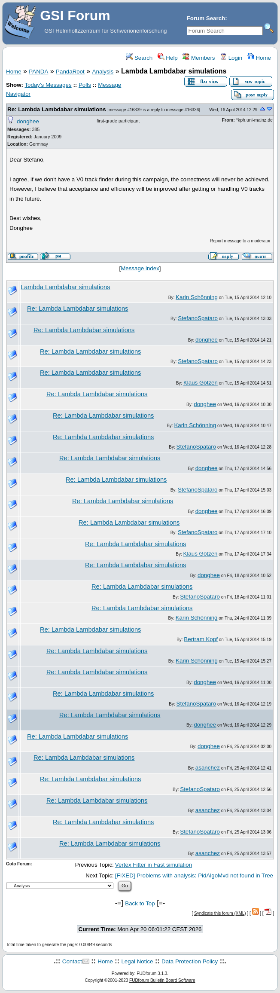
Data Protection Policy (189, 961)
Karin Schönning (197, 297)
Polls (85, 85)
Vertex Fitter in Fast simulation (153, 865)
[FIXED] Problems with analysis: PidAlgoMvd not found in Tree (194, 875)
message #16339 (125, 109)
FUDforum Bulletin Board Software (162, 980)
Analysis (103, 71)
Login (231, 58)
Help (168, 58)
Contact (72, 961)
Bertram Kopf (201, 639)
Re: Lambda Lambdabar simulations (56, 109)
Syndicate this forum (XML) (220, 913)
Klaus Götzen (200, 382)
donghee (28, 121)
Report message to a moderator (240, 240)
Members (199, 58)
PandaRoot (70, 71)
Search (139, 58)
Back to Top (140, 903)
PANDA (38, 71)
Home (259, 58)
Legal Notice (137, 961)
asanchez (207, 767)
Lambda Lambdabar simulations (65, 287)
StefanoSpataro (198, 318)
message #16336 (182, 109)
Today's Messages (47, 85)
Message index (140, 268)
